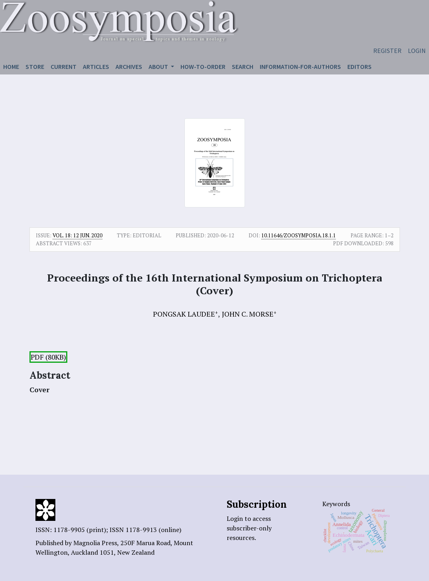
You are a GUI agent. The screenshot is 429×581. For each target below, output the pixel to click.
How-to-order (202, 66)
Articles (96, 66)
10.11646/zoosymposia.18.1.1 (298, 235)
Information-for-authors (300, 66)
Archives (129, 66)
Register (387, 51)
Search (242, 66)
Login (417, 51)
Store (34, 66)
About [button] (159, 66)
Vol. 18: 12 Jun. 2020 (77, 235)
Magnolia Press (95, 542)
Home (11, 66)
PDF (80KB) (48, 357)
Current (63, 66)
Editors (359, 66)
